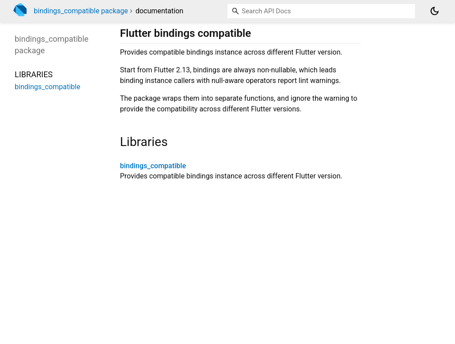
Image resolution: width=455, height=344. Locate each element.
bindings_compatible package (81, 11)
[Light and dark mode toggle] (434, 11)
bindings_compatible (153, 166)
